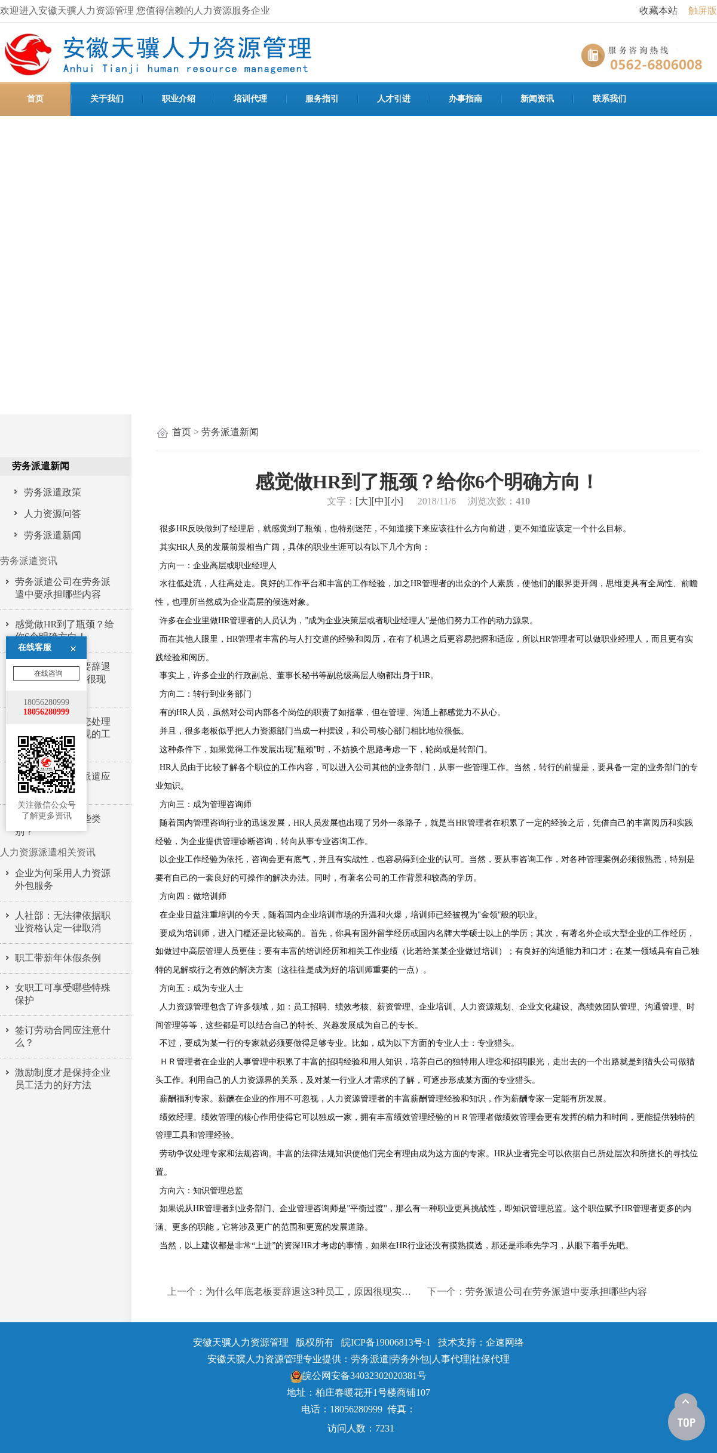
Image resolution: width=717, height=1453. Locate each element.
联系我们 (609, 98)
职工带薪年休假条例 (58, 958)
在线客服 (34, 551)
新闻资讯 (537, 98)
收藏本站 (658, 10)
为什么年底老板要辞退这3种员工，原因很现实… (308, 1291)
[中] (380, 501)
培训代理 (250, 98)
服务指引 (322, 98)
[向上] (686, 1417)
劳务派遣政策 (52, 492)
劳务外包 (410, 1359)
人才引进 (393, 98)
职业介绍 (178, 98)
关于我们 (107, 98)
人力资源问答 (52, 514)
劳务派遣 (370, 1359)
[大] (364, 501)
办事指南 (465, 98)
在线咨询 (47, 577)
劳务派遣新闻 (230, 432)
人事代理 (450, 1359)
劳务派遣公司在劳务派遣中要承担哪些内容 (556, 1291)
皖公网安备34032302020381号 (358, 1376)
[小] (395, 501)
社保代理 (490, 1359)
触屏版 (702, 10)
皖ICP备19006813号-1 (386, 1342)
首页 (35, 98)
